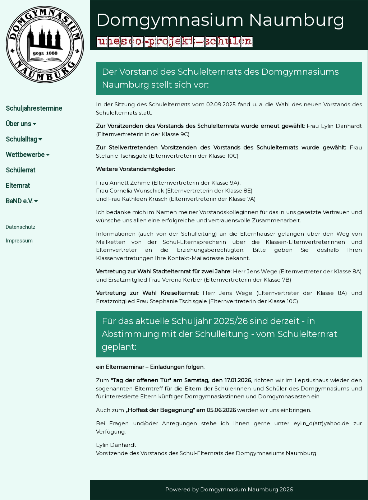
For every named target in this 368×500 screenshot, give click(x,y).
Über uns (21, 124)
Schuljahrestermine (34, 108)
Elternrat (18, 185)
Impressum (19, 240)
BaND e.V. (22, 201)
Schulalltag (24, 139)
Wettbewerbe (28, 154)
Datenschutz (21, 227)
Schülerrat (20, 170)
